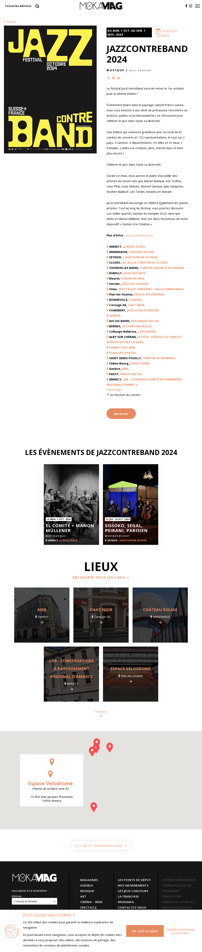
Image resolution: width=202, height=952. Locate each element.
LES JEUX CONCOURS (133, 891)
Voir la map (114, 389)
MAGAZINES (89, 880)
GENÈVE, (115, 315)
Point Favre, (140, 363)
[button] (96, 748)
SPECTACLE (88, 907)
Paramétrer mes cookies (180, 929)
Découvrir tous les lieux (101, 577)
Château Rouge (160, 609)
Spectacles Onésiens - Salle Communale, (151, 289)
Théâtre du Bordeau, (159, 358)
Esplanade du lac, (145, 321)
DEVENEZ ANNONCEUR (179, 880)
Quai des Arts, (134, 273)
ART (83, 896)
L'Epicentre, (147, 331)
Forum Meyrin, (133, 278)
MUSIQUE (87, 891)
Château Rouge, (141, 252)
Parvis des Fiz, (131, 374)
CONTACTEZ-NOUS (132, 907)
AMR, (125, 369)
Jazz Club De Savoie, (143, 310)
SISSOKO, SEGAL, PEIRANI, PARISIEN (126, 528)
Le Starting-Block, (137, 326)
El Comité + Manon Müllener (70, 528)
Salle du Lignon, (135, 284)
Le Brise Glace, (134, 246)
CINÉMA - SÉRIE (91, 902)
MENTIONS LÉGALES (177, 907)
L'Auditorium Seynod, (140, 257)
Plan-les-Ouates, (123, 353)
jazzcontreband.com (139, 235)
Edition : (17, 896)
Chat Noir (101, 609)
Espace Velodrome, (149, 294)
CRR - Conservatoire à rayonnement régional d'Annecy (71, 668)
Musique (115, 70)
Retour (10, 22)
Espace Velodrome (130, 668)
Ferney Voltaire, (122, 347)
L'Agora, (135, 300)
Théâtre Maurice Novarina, (162, 268)
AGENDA (86, 885)
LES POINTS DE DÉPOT (134, 880)
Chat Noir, (136, 305)
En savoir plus (180, 932)
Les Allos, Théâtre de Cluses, (145, 262)
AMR (42, 609)
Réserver (121, 414)
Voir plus (101, 713)
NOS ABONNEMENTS (133, 885)
